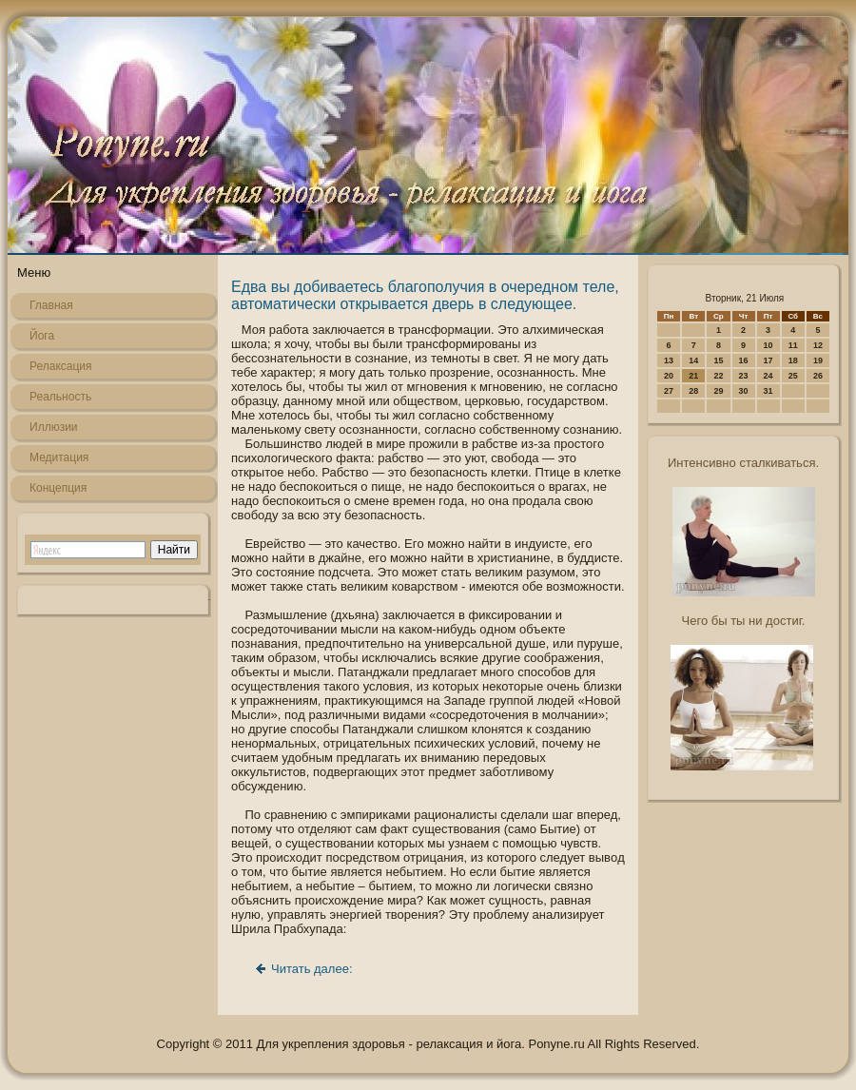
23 (744, 375)
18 (793, 360)
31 (768, 391)
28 (693, 391)
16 (744, 360)
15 (718, 360)
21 (693, 375)
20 (668, 375)
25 (793, 375)
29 (718, 391)
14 (693, 360)
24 (768, 375)
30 (744, 391)
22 (718, 375)
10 (768, 345)
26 (818, 375)
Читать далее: (312, 969)
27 (668, 391)
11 (793, 345)
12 (818, 345)
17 (768, 360)
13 (668, 360)
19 (818, 360)
